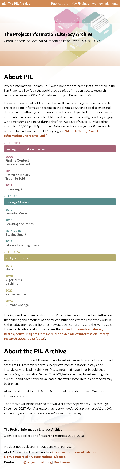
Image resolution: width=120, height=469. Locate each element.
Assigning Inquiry (17, 174)
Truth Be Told (15, 178)
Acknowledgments (105, 3)
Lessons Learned (17, 164)
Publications (59, 3)
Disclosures (62, 462)
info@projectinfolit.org (35, 462)
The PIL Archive (19, 3)
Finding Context (17, 160)
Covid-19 (11, 283)
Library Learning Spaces (23, 245)
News (9, 269)
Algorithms (13, 280)
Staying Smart (15, 234)
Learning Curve (16, 213)
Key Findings (80, 3)
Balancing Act (15, 189)
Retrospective (15, 294)
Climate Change (17, 305)
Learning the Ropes (19, 224)
